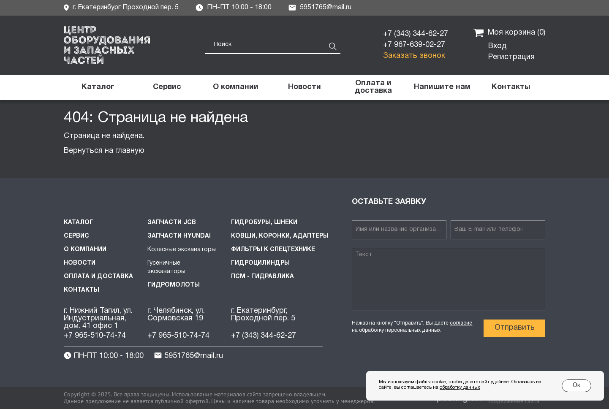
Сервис (76, 236)
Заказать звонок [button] (414, 56)
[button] (442, 87)
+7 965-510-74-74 (95, 335)
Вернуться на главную (104, 150)
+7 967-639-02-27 (414, 45)
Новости (79, 263)
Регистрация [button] (511, 57)
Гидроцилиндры (260, 263)
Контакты (81, 290)
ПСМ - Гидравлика (262, 276)
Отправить (515, 327)
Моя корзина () (509, 32)
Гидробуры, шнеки (264, 222)
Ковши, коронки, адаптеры (280, 236)
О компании (85, 249)
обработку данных (460, 387)
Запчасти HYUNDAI (179, 236)
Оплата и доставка (98, 276)
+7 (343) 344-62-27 (415, 34)
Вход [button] (497, 46)
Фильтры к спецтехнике (273, 249)
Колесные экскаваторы (181, 249)
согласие (461, 323)
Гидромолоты (173, 285)
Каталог (78, 222)
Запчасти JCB (171, 222)
